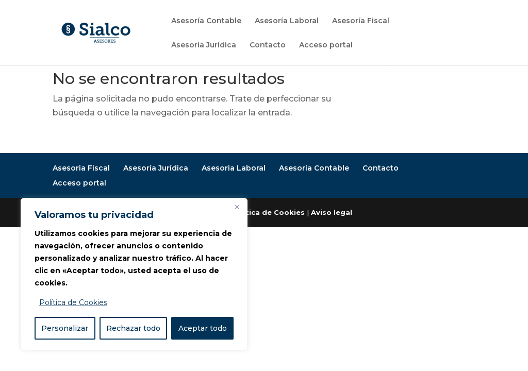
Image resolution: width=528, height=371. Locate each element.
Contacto (268, 45)
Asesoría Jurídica (203, 45)
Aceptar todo (202, 328)
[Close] (236, 206)
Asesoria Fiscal (81, 168)
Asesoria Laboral (234, 168)
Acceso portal (326, 45)
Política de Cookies (73, 302)
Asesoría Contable (206, 21)
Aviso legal (331, 212)
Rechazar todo (133, 328)
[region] (134, 274)
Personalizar (64, 328)
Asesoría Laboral (287, 21)
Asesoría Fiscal (360, 21)
